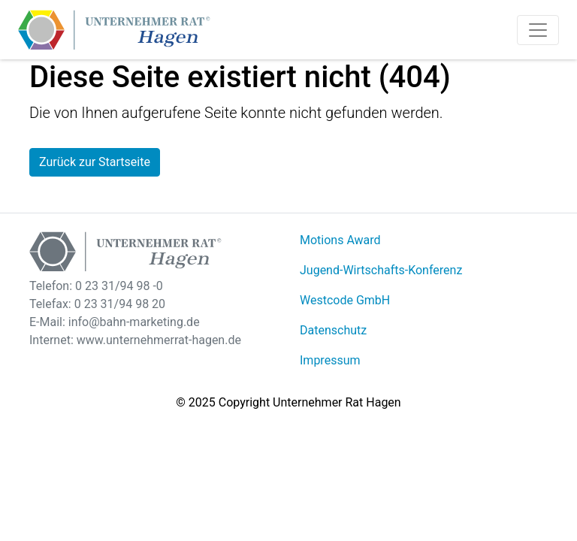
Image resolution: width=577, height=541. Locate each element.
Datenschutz (333, 330)
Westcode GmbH (345, 300)
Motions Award (340, 240)
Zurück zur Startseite (94, 162)
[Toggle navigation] (538, 30)
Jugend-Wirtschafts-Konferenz (381, 270)
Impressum (330, 360)
